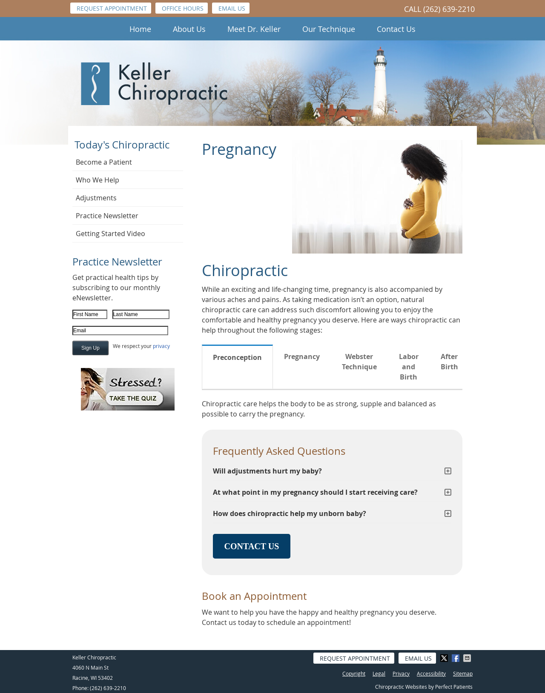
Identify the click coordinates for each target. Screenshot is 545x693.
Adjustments (96, 197)
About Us (189, 29)
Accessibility (431, 673)
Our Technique (328, 29)
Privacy (401, 673)
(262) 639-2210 (449, 9)
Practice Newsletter (107, 215)
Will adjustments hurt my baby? (267, 471)
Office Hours (183, 8)
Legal (379, 673)
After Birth (449, 361)
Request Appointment (112, 8)
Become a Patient (104, 162)
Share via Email (468, 658)
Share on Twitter (445, 658)
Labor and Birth (409, 367)
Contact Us (396, 29)
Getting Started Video (110, 233)
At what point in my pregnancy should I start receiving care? (315, 492)
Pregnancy (302, 356)
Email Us (231, 8)
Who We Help (97, 180)
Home (140, 29)
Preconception (237, 357)
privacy (161, 345)
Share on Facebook (456, 658)
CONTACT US (251, 546)
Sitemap (463, 673)
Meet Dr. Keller (254, 29)
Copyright (353, 673)
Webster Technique (359, 361)
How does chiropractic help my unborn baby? (289, 513)
